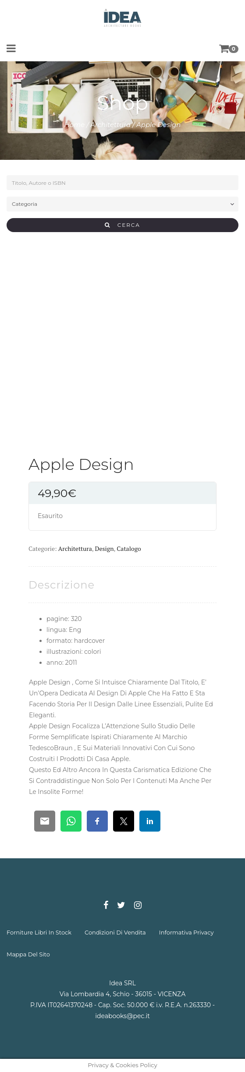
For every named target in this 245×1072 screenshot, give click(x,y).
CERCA (122, 225)
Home (74, 124)
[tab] (61, 585)
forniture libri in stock (39, 932)
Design (104, 548)
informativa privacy (186, 932)
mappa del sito (28, 954)
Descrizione (61, 584)
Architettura (110, 124)
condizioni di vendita (115, 932)
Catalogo (129, 548)
